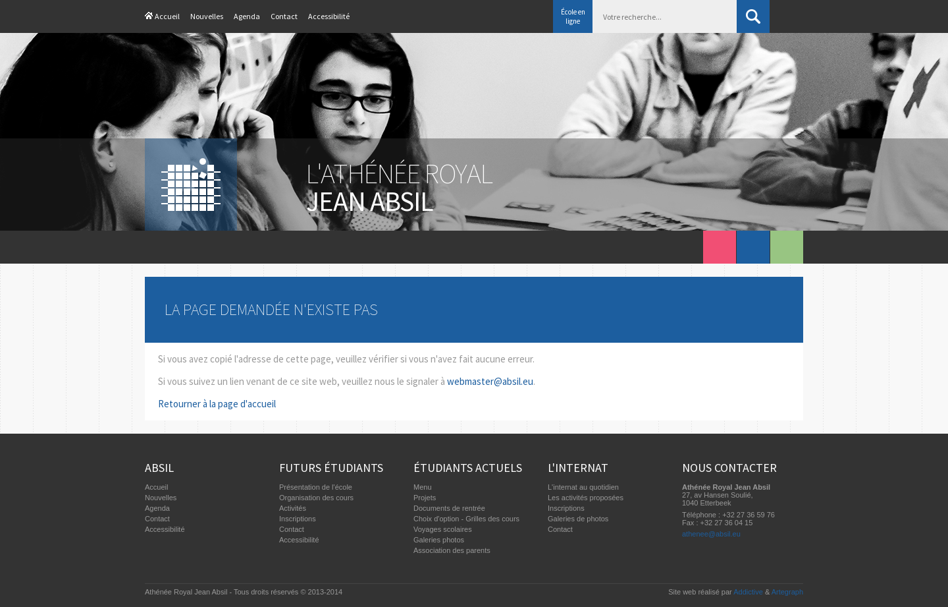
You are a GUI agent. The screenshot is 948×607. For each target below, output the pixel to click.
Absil (159, 467)
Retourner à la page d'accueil (217, 403)
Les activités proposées (585, 498)
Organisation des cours (316, 498)
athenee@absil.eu (711, 534)
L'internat (578, 467)
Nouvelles (206, 16)
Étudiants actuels (467, 467)
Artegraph (787, 592)
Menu (422, 487)
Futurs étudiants (331, 467)
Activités (292, 508)
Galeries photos (438, 540)
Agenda (247, 16)
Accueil (167, 16)
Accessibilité (329, 16)
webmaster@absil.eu (490, 381)
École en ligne (573, 16)
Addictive (748, 592)
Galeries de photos (578, 519)
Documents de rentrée (449, 508)
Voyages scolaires (442, 529)
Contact (284, 16)
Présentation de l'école (315, 487)
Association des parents (451, 550)
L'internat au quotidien (583, 487)
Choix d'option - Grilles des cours (466, 519)
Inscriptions (297, 519)
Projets (424, 498)
